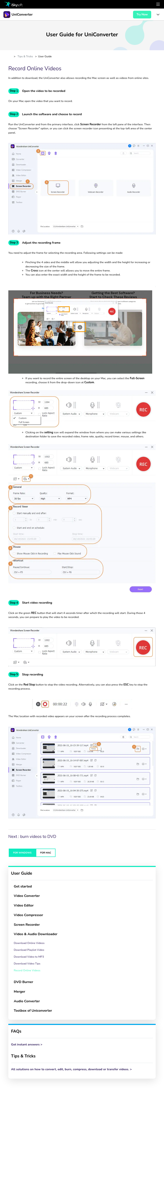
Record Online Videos (27, 970)
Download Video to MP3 (29, 957)
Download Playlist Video (29, 950)
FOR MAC (45, 852)
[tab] (82, 886)
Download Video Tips (27, 964)
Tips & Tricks (25, 56)
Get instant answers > (26, 1044)
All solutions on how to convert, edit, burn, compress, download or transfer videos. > (71, 1069)
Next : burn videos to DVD (32, 836)
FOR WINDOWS (22, 852)
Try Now (142, 14)
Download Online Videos (29, 943)
